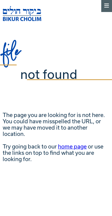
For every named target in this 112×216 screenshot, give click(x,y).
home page (72, 146)
